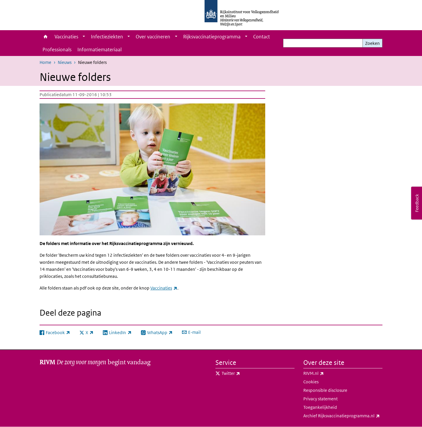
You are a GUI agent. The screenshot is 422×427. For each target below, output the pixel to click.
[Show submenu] (84, 36)
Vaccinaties (66, 36)
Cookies (311, 382)
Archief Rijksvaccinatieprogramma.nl (342, 415)
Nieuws (65, 62)
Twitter (244, 373)
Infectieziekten (107, 36)
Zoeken (372, 43)
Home (46, 36)
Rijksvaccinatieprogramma (212, 36)
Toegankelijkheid (320, 407)
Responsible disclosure (325, 390)
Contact (261, 36)
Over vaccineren (153, 36)
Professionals (57, 49)
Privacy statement (320, 399)
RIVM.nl (326, 373)
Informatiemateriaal (99, 49)
